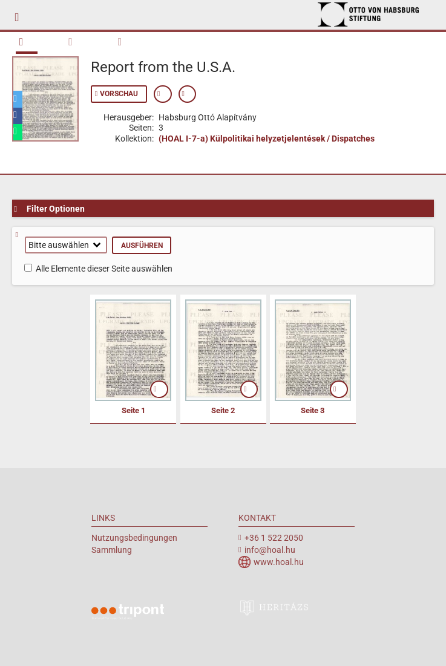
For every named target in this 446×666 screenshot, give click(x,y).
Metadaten (125, 40)
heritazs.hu (274, 607)
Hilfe (21, 235)
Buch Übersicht (26, 41)
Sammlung (111, 550)
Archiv (376, 14)
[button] (17, 99)
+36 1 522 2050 (273, 538)
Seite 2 (223, 410)
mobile (20, 15)
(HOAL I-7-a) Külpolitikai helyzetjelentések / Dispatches (267, 138)
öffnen (159, 389)
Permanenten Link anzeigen (188, 94)
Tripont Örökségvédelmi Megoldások (127, 613)
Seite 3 (312, 410)
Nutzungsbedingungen (134, 538)
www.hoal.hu (279, 562)
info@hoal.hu (269, 550)
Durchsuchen (76, 40)
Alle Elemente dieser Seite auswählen (104, 268)
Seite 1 (133, 410)
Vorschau (119, 94)
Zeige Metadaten (163, 94)
